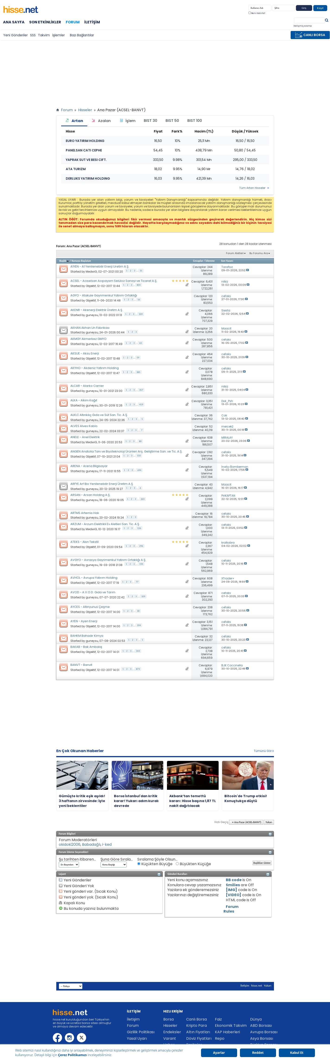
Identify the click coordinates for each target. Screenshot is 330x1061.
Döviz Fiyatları (198, 1038)
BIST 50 (172, 120)
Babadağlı (91, 844)
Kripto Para (196, 1025)
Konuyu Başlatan (81, 260)
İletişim (92, 22)
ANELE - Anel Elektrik (85, 437)
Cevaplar (198, 260)
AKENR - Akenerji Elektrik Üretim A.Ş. (96, 310)
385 (138, 372)
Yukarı (269, 822)
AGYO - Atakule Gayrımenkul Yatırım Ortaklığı (103, 295)
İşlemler (58, 35)
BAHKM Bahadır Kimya (86, 636)
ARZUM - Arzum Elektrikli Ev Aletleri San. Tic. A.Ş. (105, 524)
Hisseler (85, 110)
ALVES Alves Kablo (83, 426)
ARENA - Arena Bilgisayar (89, 466)
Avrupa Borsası (263, 1032)
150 (139, 455)
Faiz (218, 1019)
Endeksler (172, 1032)
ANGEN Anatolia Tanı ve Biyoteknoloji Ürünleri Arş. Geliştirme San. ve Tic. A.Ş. (126, 451)
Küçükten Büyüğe (155, 864)
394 (139, 625)
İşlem (127, 120)
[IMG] (231, 889)
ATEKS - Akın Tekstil (84, 542)
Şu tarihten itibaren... (77, 859)
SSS (33, 35)
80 (140, 441)
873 (138, 668)
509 (141, 314)
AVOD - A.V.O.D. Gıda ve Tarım (92, 592)
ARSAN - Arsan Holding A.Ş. (90, 495)
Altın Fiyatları (198, 1032)
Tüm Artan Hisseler (252, 188)
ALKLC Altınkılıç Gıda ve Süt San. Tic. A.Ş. (99, 415)
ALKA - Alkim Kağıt (83, 400)
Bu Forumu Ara (258, 253)
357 (141, 389)
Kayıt (320, 8)
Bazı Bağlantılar (82, 35)
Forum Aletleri (235, 253)
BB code (234, 880)
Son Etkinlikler (45, 22)
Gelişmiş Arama (303, 26)
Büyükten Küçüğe (193, 864)
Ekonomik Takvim (231, 1025)
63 (140, 342)
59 (138, 357)
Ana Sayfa (14, 22)
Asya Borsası (261, 1038)
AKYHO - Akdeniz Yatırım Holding (94, 368)
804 (139, 284)
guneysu (92, 315)
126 (139, 528)
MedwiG (91, 271)
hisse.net (256, 985)
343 (138, 650)
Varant (169, 1038)
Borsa (168, 1019)
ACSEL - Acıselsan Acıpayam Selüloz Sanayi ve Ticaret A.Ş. (113, 281)
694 (139, 470)
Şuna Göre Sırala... (117, 859)
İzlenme (210, 260)
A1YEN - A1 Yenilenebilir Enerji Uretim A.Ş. (99, 266)
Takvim (44, 35)
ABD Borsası (261, 1025)
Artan (74, 120)
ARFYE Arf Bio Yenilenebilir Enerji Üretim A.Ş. (102, 484)
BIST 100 (194, 120)
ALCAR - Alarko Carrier (87, 386)
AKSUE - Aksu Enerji (84, 353)
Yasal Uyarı (137, 1038)
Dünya (256, 1019)
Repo (219, 1038)
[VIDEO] (233, 895)
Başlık (64, 260)
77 (137, 581)
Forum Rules (231, 909)
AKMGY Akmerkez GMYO (88, 339)
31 (141, 270)
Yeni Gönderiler (15, 35)
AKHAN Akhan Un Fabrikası (90, 328)
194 (141, 564)
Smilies (233, 885)
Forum (73, 21)
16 (138, 299)
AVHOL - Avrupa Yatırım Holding (93, 577)
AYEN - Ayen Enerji (83, 621)
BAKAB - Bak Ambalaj (86, 647)
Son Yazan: (227, 260)
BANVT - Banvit (81, 665)
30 (138, 610)
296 (141, 545)
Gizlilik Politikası (140, 1032)
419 (141, 404)
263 (143, 499)
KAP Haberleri (227, 1032)
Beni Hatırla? (256, 13)
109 (143, 596)
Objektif (91, 286)
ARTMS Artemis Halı (84, 513)
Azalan (101, 120)
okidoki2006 (69, 844)
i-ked (107, 844)
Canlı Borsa (196, 1019)
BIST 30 (150, 120)
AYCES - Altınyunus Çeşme (90, 607)
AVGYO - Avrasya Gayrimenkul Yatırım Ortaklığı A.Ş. (108, 560)
